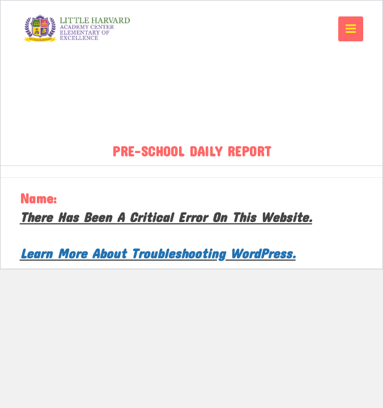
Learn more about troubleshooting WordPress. (158, 253)
